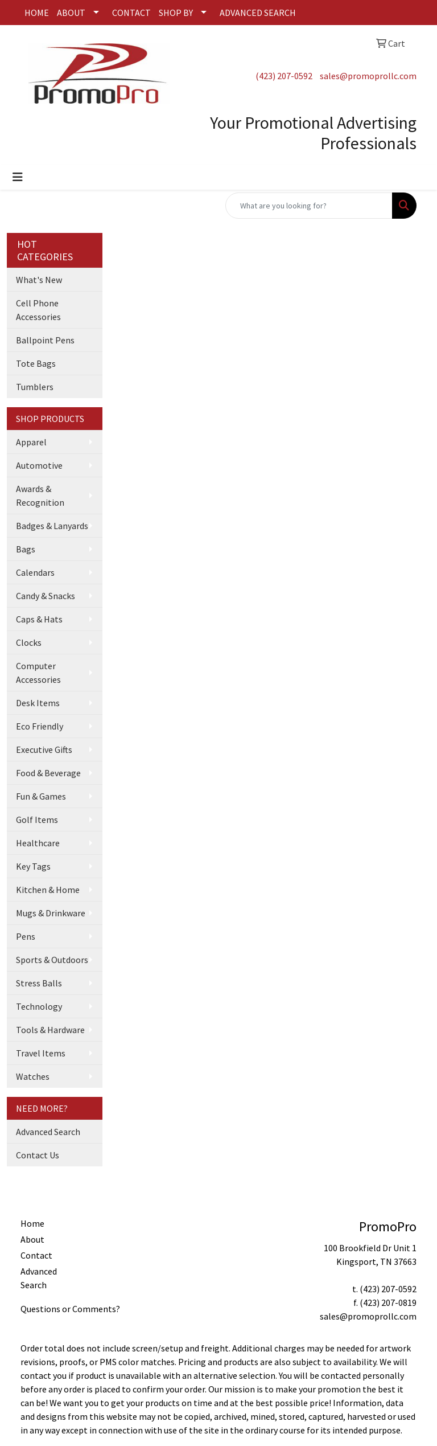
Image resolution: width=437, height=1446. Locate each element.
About (32, 1239)
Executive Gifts (44, 749)
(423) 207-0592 (283, 75)
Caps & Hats (39, 619)
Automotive (39, 465)
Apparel (31, 442)
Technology (39, 1006)
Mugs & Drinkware (50, 913)
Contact (36, 1255)
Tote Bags (36, 363)
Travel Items (40, 1053)
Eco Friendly (39, 726)
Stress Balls (39, 983)
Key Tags (33, 866)
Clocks (29, 642)
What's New (39, 279)
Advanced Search (48, 1131)
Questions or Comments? (70, 1308)
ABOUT (71, 12)
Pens (25, 936)
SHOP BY (176, 12)
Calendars (35, 572)
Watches (33, 1076)
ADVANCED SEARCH (258, 12)
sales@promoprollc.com (368, 75)
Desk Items (38, 702)
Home (32, 1223)
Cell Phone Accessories (38, 309)
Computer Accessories (38, 672)
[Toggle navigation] (18, 177)
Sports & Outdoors (52, 959)
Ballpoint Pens (45, 340)
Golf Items (37, 819)
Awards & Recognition (40, 495)
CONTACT (131, 12)
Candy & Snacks (45, 595)
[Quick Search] (309, 205)
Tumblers (34, 386)
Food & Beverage (48, 773)
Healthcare (38, 843)
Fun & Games (41, 796)
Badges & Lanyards (52, 525)
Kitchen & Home (48, 889)
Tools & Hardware (50, 1029)
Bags (25, 549)
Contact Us (37, 1155)
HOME (36, 12)
